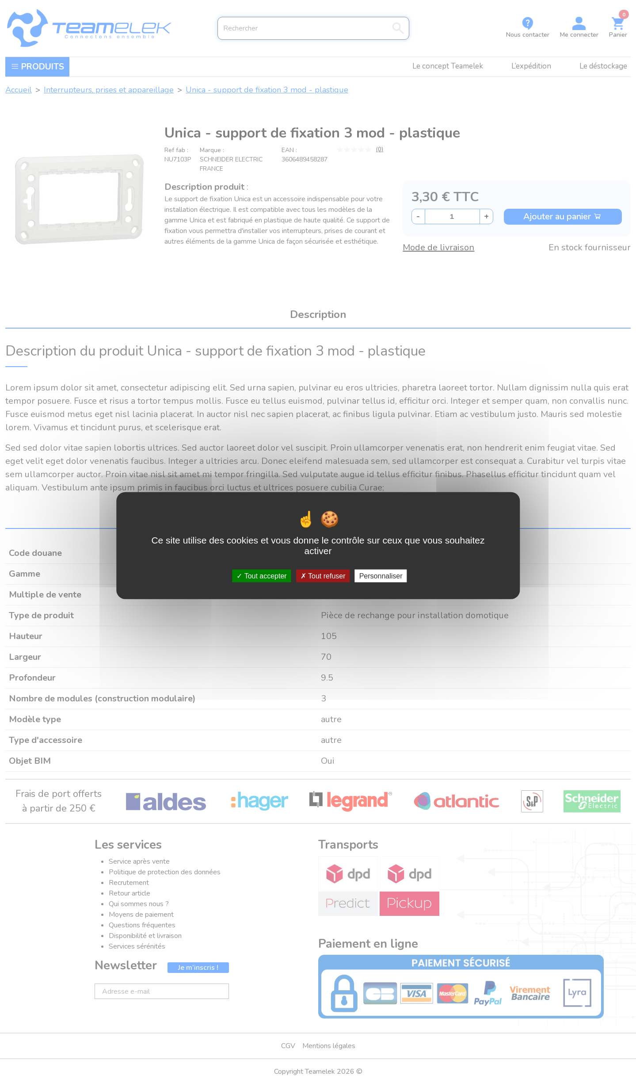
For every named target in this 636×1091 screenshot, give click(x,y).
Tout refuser (323, 576)
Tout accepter (261, 576)
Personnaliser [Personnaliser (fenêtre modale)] (381, 576)
